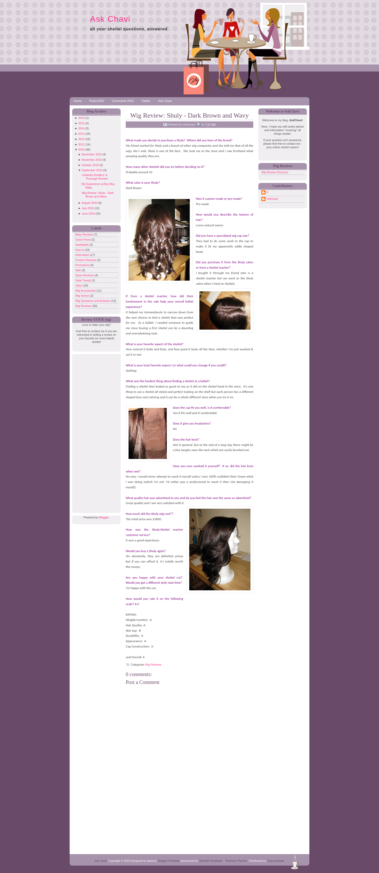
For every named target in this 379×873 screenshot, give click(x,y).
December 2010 (92, 154)
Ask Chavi (110, 18)
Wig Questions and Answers (93, 300)
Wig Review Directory (274, 172)
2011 (81, 144)
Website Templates (211, 860)
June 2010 (88, 213)
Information (82, 254)
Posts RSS (96, 101)
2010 (81, 149)
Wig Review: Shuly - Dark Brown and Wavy (189, 115)
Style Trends (83, 280)
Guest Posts (83, 239)
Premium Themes (236, 860)
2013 (81, 133)
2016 (81, 117)
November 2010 (92, 159)
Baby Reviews (84, 234)
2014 (81, 128)
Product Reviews (86, 259)
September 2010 (92, 170)
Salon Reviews (85, 275)
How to (80, 249)
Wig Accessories (86, 290)
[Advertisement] (95, 430)
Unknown (272, 198)
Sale (78, 270)
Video (79, 285)
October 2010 (90, 165)
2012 (81, 139)
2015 (81, 123)
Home (77, 101)
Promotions (82, 265)
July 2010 (88, 208)
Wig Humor (82, 295)
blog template (276, 860)
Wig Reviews (83, 305)
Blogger (103, 517)
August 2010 (89, 202)
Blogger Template (169, 860)
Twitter (145, 101)
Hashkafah (82, 244)
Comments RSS (123, 101)
